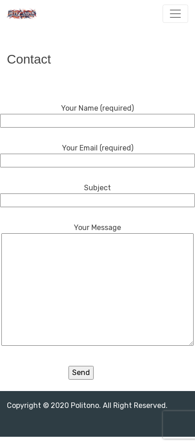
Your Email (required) (97, 154)
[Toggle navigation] (175, 14)
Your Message (97, 285)
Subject (97, 193)
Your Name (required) (97, 114)
